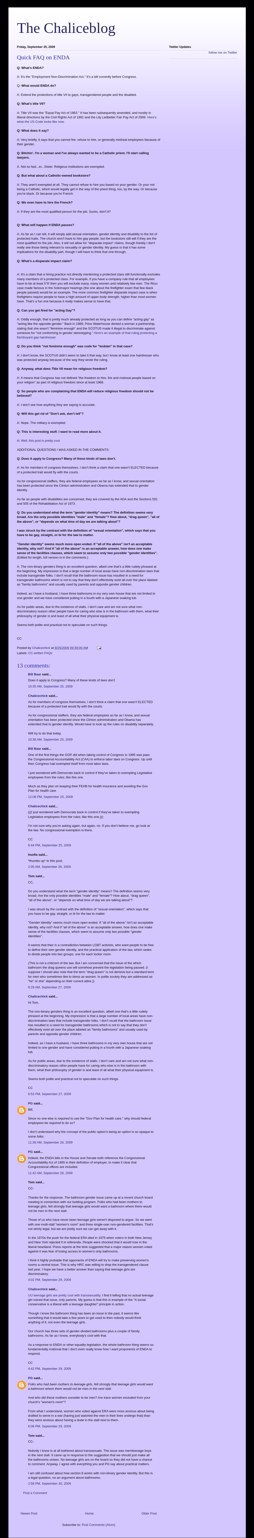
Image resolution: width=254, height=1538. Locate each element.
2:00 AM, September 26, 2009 (49, 867)
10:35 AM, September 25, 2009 (50, 686)
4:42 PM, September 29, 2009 (49, 1369)
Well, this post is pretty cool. (41, 440)
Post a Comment (35, 1493)
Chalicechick (38, 696)
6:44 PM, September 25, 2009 (49, 845)
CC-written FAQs (40, 653)
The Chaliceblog (66, 28)
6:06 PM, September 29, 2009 (49, 1426)
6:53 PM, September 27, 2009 (49, 1094)
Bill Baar (34, 674)
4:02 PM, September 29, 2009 (49, 1280)
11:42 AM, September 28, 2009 (50, 1173)
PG (30, 1103)
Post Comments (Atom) (98, 1525)
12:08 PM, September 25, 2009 (50, 797)
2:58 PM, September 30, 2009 (49, 1483)
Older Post (149, 1513)
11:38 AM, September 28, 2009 (50, 1142)
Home (89, 1513)
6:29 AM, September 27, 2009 (49, 987)
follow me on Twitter (223, 52)
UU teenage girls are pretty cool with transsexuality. (64, 1295)
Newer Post (29, 1513)
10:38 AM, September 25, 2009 (50, 739)
